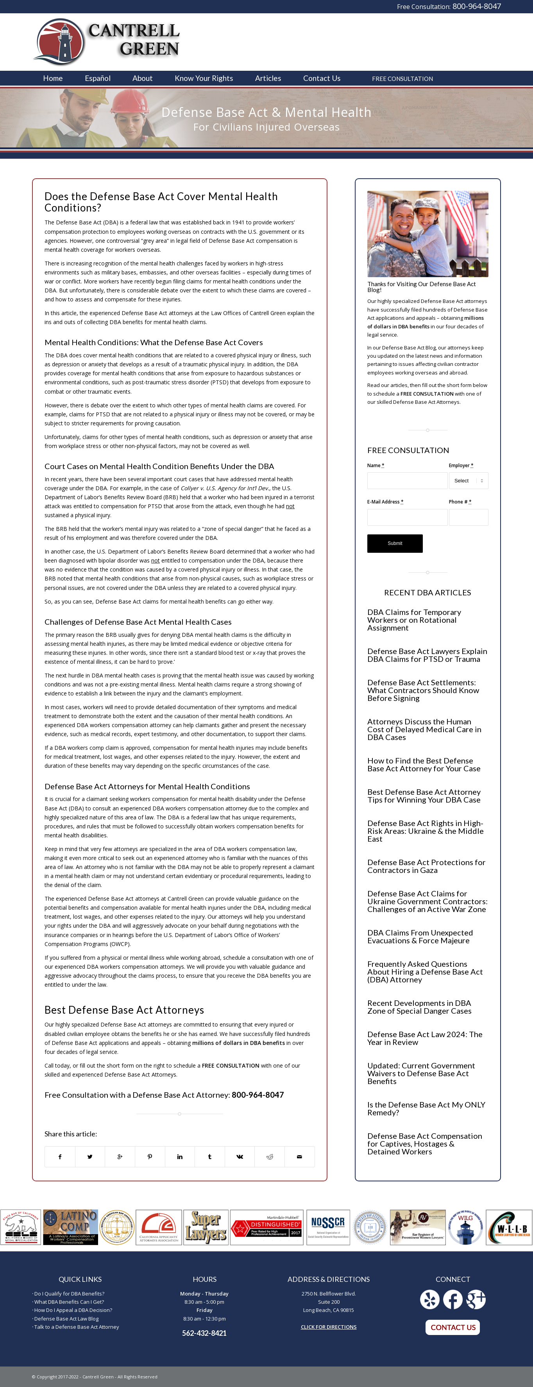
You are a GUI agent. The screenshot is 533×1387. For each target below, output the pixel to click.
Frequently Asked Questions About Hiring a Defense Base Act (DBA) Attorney (425, 971)
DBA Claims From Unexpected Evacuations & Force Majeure (420, 936)
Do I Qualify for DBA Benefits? (69, 1293)
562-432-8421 (204, 1333)
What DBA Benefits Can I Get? (69, 1301)
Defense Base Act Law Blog (66, 1318)
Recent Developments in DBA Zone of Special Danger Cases (419, 1006)
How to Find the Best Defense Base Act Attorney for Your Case (424, 764)
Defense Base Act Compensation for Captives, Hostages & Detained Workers (424, 1143)
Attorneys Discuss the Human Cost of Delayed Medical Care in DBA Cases (424, 729)
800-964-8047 (477, 6)
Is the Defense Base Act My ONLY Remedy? (426, 1108)
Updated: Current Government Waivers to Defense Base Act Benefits (421, 1073)
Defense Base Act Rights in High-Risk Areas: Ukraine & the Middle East (425, 830)
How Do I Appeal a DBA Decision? (73, 1310)
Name (376, 465)
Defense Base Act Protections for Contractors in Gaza (426, 865)
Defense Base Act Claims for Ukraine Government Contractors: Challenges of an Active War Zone (427, 901)
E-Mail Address (385, 501)
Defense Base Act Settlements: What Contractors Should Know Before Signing (423, 689)
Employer (461, 465)
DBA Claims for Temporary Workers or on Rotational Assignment (414, 619)
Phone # (460, 501)
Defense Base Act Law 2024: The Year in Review (425, 1038)
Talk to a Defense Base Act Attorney (76, 1326)
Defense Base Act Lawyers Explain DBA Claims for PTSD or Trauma (427, 654)
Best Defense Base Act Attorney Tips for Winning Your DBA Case (424, 795)
